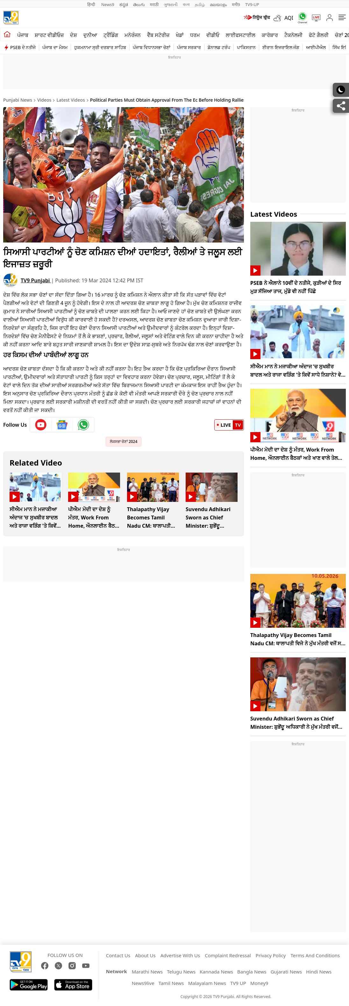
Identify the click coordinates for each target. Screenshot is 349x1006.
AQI (288, 17)
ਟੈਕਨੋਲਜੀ (293, 35)
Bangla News (251, 971)
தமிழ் (200, 4)
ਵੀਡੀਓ (212, 35)
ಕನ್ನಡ (123, 4)
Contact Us (118, 955)
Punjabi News (17, 100)
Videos (44, 100)
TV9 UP (238, 983)
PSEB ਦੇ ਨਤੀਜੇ (23, 47)
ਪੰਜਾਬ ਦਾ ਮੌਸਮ (54, 47)
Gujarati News (286, 971)
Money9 (259, 983)
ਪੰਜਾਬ (22, 35)
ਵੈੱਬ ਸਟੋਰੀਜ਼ (158, 35)
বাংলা (186, 4)
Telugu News (181, 971)
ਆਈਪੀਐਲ (316, 47)
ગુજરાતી (171, 4)
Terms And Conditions (315, 955)
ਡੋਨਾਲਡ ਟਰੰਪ (219, 47)
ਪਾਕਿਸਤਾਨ (246, 47)
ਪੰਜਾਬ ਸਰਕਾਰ (189, 47)
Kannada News (216, 971)
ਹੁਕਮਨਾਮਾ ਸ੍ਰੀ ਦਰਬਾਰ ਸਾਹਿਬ (100, 47)
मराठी (154, 4)
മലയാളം (218, 4)
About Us (145, 955)
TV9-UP (252, 4)
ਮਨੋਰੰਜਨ (133, 35)
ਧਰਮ (195, 35)
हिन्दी (91, 4)
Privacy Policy (271, 955)
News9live (143, 983)
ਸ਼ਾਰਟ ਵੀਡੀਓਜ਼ (49, 35)
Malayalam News (207, 983)
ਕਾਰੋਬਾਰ (270, 35)
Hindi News (318, 971)
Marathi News (147, 971)
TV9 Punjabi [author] (36, 280)
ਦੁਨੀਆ (90, 35)
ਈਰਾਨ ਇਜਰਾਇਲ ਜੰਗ (280, 47)
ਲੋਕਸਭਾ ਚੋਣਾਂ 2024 (124, 441)
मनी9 (236, 4)
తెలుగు (139, 4)
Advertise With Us (180, 955)
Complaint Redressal (228, 955)
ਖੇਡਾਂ (180, 35)
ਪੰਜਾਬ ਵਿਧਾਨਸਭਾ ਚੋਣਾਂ (151, 47)
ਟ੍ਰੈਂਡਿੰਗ (110, 35)
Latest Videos (71, 100)
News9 (107, 4)
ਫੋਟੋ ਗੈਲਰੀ (318, 35)
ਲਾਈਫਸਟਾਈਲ (240, 35)
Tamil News (171, 983)
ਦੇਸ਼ (73, 35)
